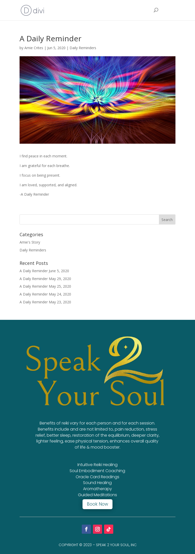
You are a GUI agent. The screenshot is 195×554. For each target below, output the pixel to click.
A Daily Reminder (34, 270)
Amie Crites (33, 47)
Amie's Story (30, 242)
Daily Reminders (83, 47)
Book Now (97, 504)
